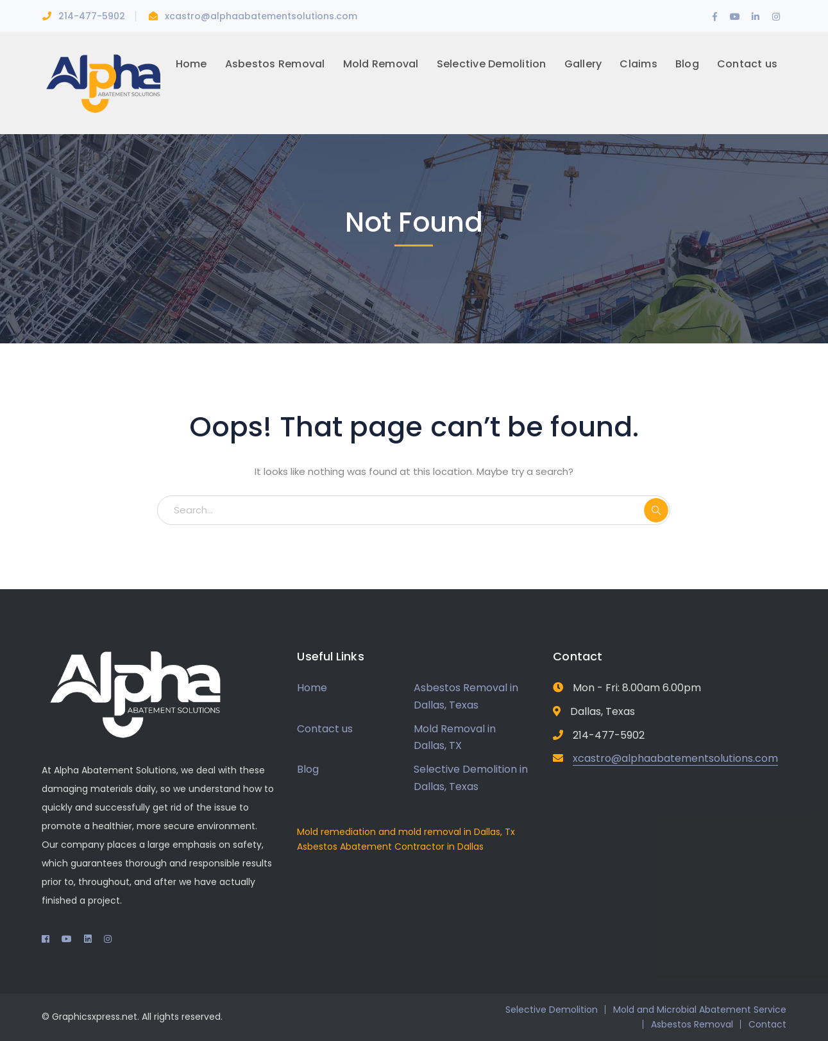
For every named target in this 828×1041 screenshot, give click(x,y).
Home (312, 687)
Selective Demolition (551, 1009)
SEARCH (656, 510)
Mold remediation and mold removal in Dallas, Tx (406, 831)
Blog (308, 769)
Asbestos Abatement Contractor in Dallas (390, 846)
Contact (767, 1024)
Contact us (325, 728)
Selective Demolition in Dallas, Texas (471, 778)
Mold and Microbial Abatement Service (699, 1009)
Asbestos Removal (692, 1024)
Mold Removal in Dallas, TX (455, 737)
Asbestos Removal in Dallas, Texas (466, 696)
